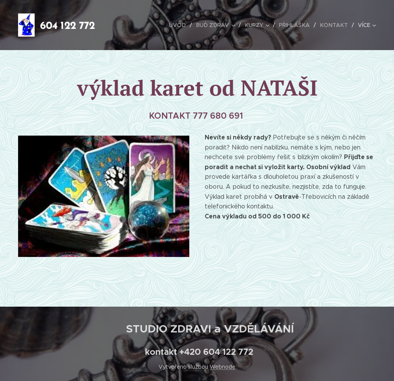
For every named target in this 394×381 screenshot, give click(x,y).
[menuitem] (182, 25)
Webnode (222, 366)
